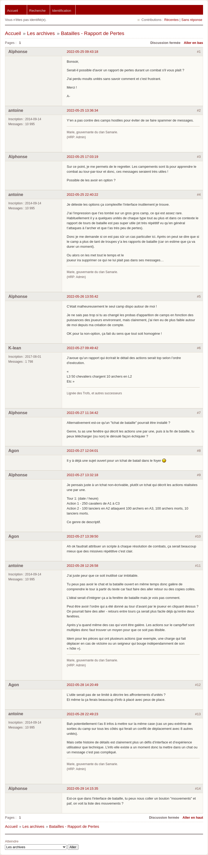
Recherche (37, 11)
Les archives (41, 33)
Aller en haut (192, 817)
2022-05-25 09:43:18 (82, 52)
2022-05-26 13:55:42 (82, 296)
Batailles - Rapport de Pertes (92, 33)
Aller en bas (193, 43)
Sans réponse (191, 20)
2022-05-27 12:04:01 (82, 451)
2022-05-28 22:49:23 (82, 714)
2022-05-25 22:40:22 (82, 195)
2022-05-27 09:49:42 (82, 348)
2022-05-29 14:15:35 (82, 788)
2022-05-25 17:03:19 (82, 157)
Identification (61, 11)
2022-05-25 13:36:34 (82, 110)
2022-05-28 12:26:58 (82, 566)
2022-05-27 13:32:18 (82, 475)
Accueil (12, 11)
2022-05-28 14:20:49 (82, 685)
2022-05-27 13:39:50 (82, 536)
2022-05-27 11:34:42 (82, 413)
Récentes (171, 20)
